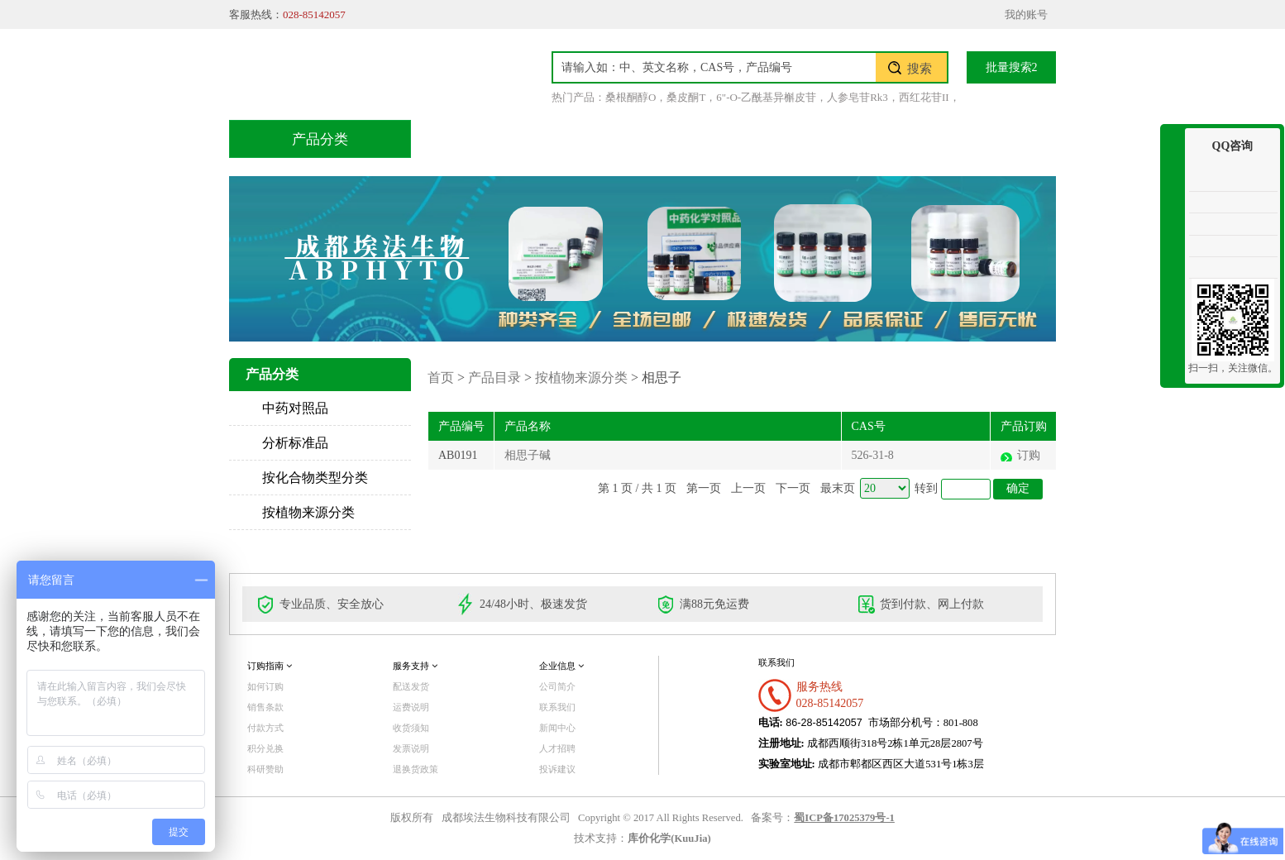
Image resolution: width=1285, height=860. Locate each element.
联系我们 (977, 138)
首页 (468, 138)
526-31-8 (873, 455)
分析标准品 (295, 443)
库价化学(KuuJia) (669, 838)
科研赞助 (265, 769)
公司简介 (557, 686)
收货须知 (411, 728)
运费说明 (411, 707)
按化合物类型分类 (315, 478)
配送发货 (411, 686)
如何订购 (265, 686)
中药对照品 (295, 408)
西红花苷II (924, 97)
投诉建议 (557, 769)
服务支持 (415, 666)
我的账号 (1026, 14)
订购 (1028, 455)
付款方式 (265, 728)
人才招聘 (557, 748)
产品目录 (560, 138)
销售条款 (265, 707)
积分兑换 (769, 138)
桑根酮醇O (630, 97)
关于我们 (873, 138)
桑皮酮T (685, 97)
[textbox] (714, 67)
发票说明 (411, 748)
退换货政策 (415, 769)
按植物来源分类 (308, 512)
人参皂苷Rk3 (857, 97)
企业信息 (561, 666)
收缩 (1172, 188)
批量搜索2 (1012, 67)
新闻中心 (557, 728)
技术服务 (665, 138)
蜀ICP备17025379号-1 (844, 818)
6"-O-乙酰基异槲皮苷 (766, 97)
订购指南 (269, 666)
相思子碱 (527, 455)
